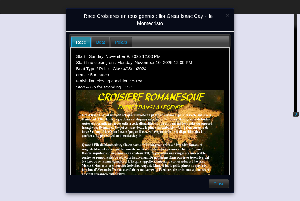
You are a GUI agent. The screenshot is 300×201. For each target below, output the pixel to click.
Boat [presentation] (100, 42)
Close (219, 183)
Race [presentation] (81, 42)
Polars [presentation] (121, 42)
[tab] (81, 42)
